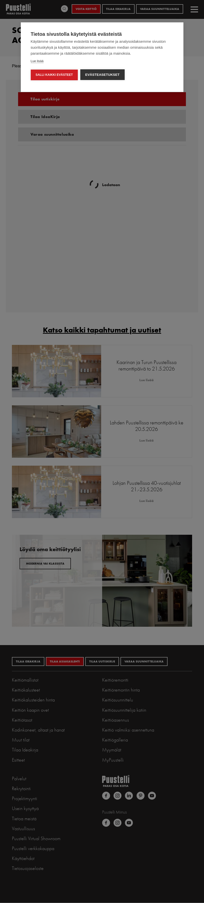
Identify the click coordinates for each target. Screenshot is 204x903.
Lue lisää (36, 61)
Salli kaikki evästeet (54, 75)
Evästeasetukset (102, 75)
